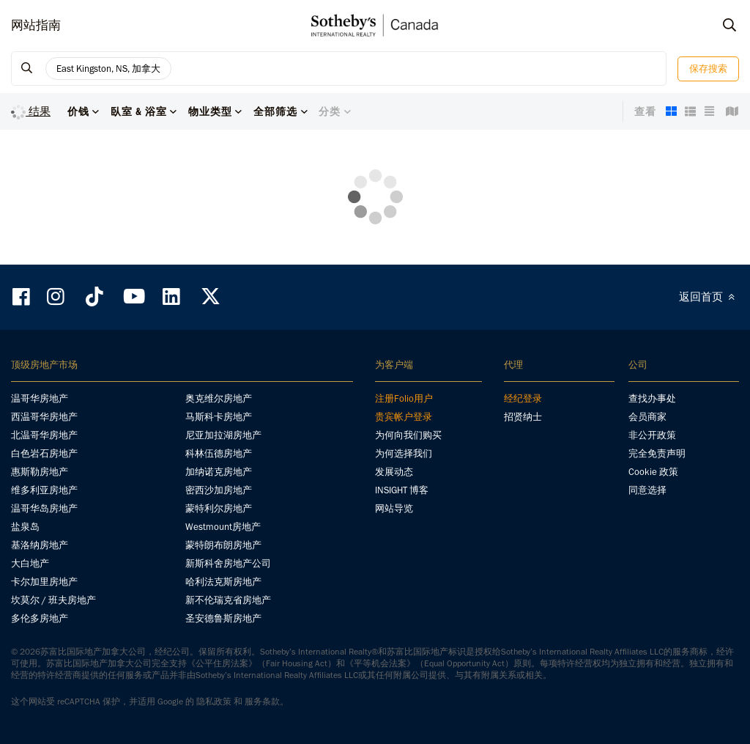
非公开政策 (652, 435)
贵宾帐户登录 (403, 416)
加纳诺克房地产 (218, 471)
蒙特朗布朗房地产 (223, 544)
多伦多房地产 (39, 618)
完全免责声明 (657, 453)
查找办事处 (652, 398)
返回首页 (709, 296)
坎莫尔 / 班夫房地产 (53, 599)
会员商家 (647, 416)
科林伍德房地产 (218, 453)
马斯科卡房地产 (218, 416)
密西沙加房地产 (218, 490)
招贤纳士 (523, 416)
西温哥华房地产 (44, 416)
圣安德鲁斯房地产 (223, 618)
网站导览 (394, 508)
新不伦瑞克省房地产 (228, 599)
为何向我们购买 (408, 435)
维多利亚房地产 (44, 490)
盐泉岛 (25, 526)
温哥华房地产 (39, 398)
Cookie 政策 (653, 471)
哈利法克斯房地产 (223, 581)
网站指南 (36, 25)
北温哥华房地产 (44, 435)
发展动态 (394, 471)
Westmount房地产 (223, 526)
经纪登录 (523, 398)
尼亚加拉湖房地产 (223, 435)
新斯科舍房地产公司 (228, 563)
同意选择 (647, 490)
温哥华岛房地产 (44, 508)
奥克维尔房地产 (218, 398)
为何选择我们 (403, 453)
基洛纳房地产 (39, 544)
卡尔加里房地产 (44, 581)
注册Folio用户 (404, 398)
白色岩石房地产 (44, 453)
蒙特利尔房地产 (218, 508)
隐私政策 (213, 701)
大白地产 (30, 563)
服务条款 (262, 701)
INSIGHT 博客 (401, 490)
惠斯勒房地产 (39, 471)
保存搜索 (708, 68)
